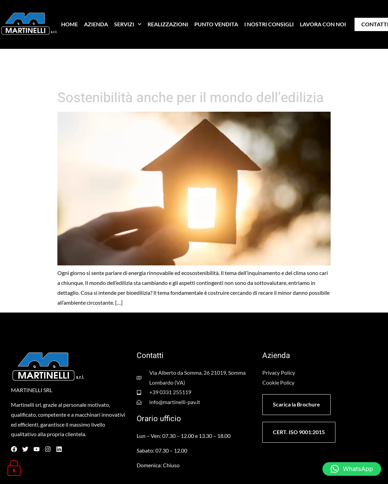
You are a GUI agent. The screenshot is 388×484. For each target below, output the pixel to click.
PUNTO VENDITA (216, 24)
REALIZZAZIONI (168, 24)
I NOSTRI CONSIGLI (269, 24)
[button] (351, 469)
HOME (69, 24)
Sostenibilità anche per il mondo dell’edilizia (190, 98)
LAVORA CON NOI (323, 24)
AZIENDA (96, 24)
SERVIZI (127, 24)
